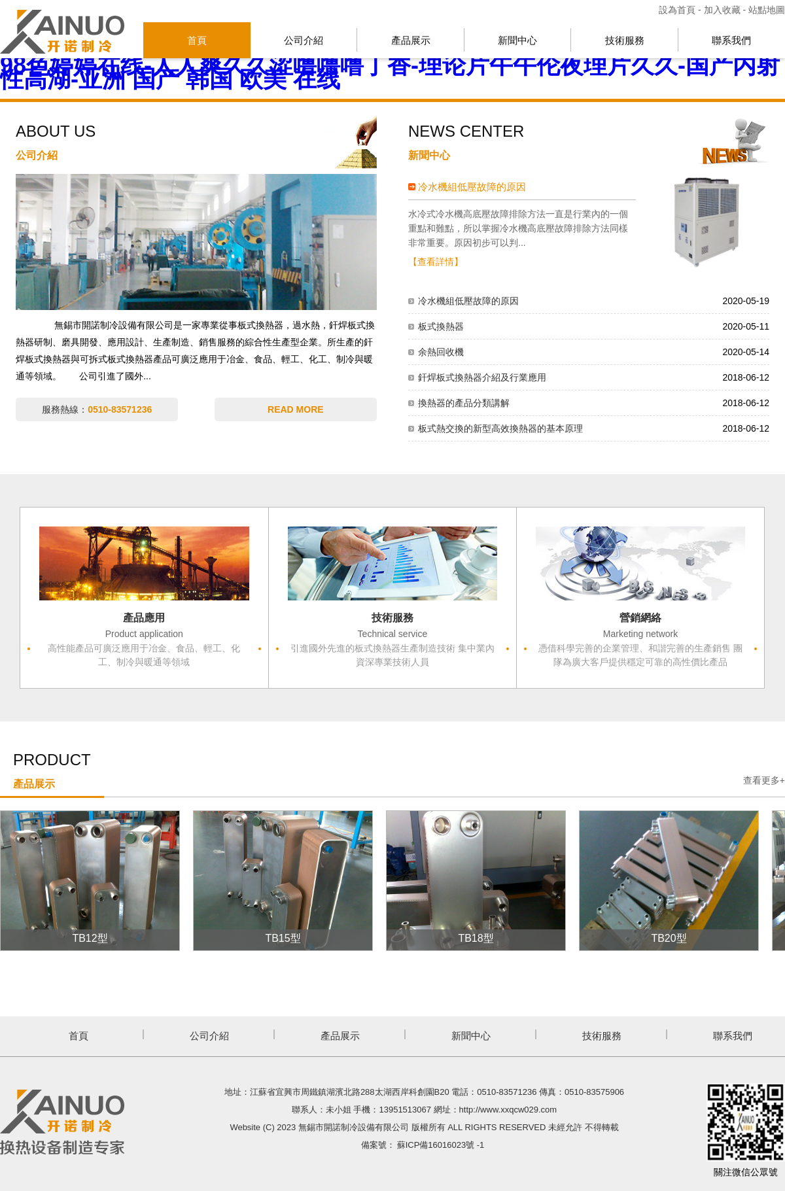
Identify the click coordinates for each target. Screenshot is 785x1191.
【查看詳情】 (435, 261)
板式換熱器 (441, 326)
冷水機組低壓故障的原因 (472, 186)
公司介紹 (303, 40)
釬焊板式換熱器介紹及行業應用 (482, 377)
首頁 (197, 40)
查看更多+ (764, 780)
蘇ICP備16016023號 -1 (441, 1145)
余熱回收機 (441, 352)
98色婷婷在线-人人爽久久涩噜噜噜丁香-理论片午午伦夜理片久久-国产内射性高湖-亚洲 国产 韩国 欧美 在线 (390, 72)
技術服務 (624, 40)
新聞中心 (517, 40)
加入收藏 (722, 10)
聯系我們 (731, 40)
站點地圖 (766, 10)
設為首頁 (678, 10)
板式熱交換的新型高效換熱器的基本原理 (500, 428)
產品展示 (410, 40)
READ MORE (296, 409)
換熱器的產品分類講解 (464, 403)
